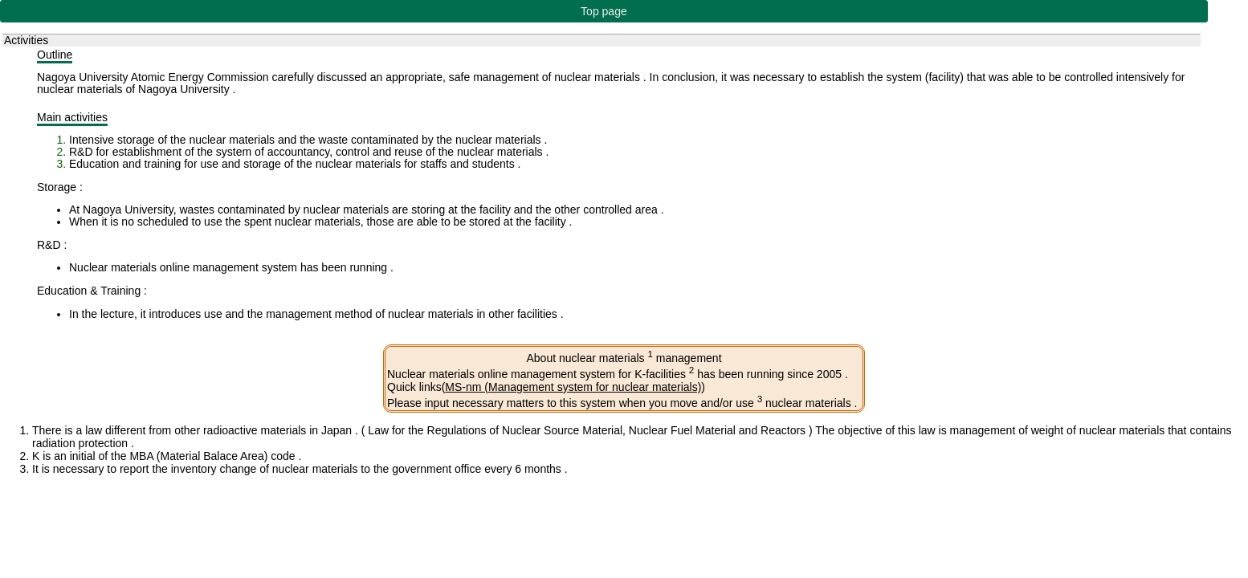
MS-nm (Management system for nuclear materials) (573, 387)
